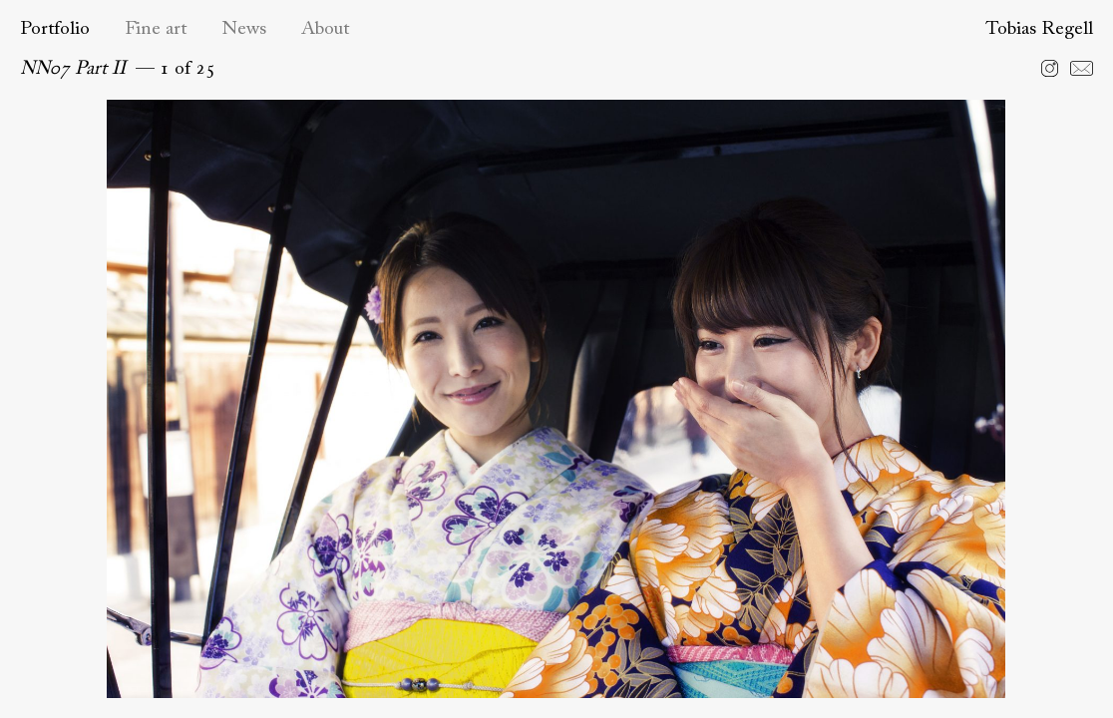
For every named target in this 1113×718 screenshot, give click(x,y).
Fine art (155, 29)
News (243, 29)
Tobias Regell (1039, 29)
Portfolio (55, 29)
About (325, 29)
